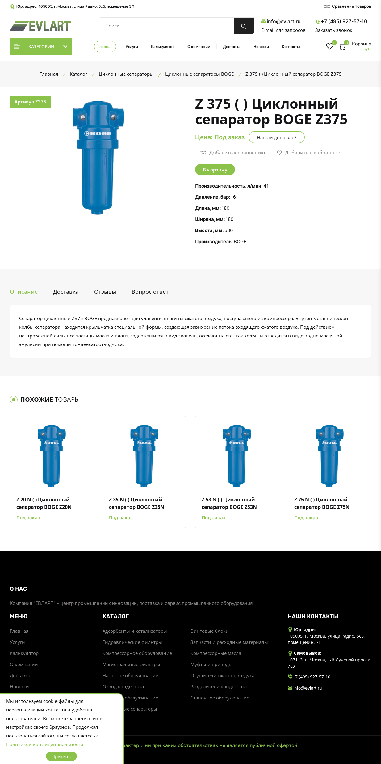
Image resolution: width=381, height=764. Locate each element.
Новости (261, 46)
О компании (198, 46)
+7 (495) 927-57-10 (341, 21)
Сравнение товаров (347, 6)
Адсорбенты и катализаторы (135, 631)
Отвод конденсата (123, 686)
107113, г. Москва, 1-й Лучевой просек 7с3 (329, 663)
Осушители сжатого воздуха (222, 675)
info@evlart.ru (281, 21)
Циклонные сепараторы (130, 709)
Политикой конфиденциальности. (45, 744)
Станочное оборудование (219, 697)
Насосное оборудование (130, 675)
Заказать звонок (333, 30)
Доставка (232, 46)
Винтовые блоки (209, 631)
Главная (105, 46)
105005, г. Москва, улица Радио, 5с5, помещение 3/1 (87, 6)
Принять (61, 756)
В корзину (215, 170)
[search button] (244, 26)
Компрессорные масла (215, 653)
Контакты (291, 46)
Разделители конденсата (218, 686)
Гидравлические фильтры (132, 642)
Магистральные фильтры (131, 664)
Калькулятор (162, 46)
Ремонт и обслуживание (130, 697)
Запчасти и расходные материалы (229, 642)
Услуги (132, 46)
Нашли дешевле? (276, 137)
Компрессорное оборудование (137, 653)
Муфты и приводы (211, 664)
